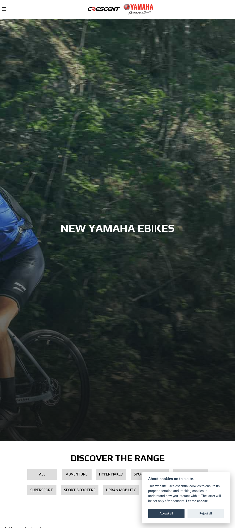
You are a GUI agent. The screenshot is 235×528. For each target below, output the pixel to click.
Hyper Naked (111, 474)
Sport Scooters (79, 490)
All (42, 474)
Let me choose (197, 501)
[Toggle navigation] (4, 9)
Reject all (205, 513)
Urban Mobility (121, 490)
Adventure (76, 474)
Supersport (41, 490)
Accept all (166, 513)
